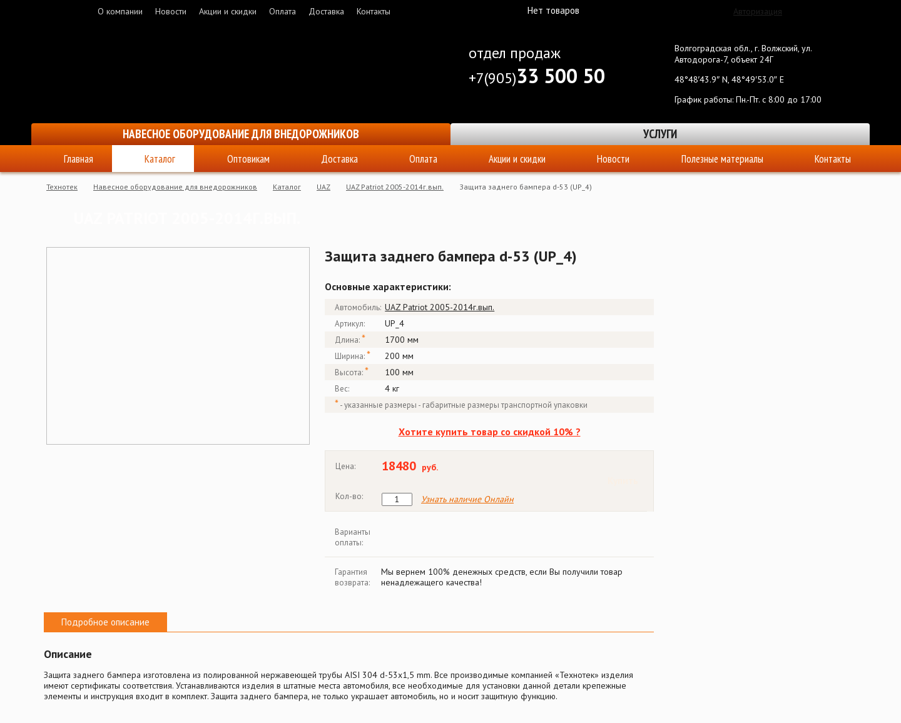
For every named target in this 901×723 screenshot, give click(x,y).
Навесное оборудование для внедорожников (241, 133)
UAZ (323, 186)
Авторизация (757, 11)
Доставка (326, 11)
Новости (170, 11)
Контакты (373, 11)
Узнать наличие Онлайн (467, 499)
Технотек (62, 186)
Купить (623, 481)
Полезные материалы (722, 159)
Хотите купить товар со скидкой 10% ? (490, 431)
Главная (78, 159)
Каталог (160, 159)
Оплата (282, 11)
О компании (120, 11)
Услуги (660, 133)
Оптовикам (248, 159)
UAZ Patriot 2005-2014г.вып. (395, 186)
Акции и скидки (228, 11)
